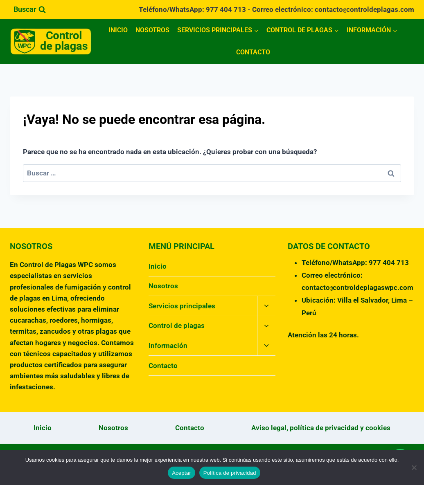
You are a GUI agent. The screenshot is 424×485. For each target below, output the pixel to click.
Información (168, 345)
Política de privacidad (229, 473)
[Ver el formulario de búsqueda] (30, 9)
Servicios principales (182, 306)
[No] (414, 467)
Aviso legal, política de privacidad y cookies (320, 428)
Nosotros (152, 30)
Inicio (118, 30)
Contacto (253, 52)
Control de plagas (177, 325)
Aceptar (181, 473)
